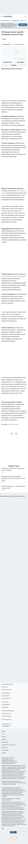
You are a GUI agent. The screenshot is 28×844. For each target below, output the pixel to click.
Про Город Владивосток (7, 716)
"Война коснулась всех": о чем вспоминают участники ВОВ (14, 488)
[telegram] (16, 434)
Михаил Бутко (19, 44)
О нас (3, 734)
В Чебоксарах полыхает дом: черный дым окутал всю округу (14, 470)
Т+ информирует (15, 20)
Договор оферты (5, 742)
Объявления (4, 739)
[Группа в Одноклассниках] (5, 726)
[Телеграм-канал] (20, 62)
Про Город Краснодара (6, 719)
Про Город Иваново (6, 695)
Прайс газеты (4, 747)
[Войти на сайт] (25, 16)
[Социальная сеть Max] (14, 65)
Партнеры (4, 752)
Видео (4, 39)
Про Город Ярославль (6, 698)
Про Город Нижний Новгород (8, 710)
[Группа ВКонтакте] (7, 62)
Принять (23, 24)
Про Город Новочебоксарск (7, 684)
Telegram (3, 731)
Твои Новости (4, 686)
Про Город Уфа (5, 707)
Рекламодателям (5, 750)
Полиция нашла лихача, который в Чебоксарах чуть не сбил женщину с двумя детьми (14, 479)
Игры (22, 20)
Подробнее (4, 796)
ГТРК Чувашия (13, 424)
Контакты (4, 736)
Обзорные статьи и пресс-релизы (9, 744)
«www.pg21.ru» (12, 757)
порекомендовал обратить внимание (12, 276)
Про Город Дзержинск (6, 713)
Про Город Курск (5, 701)
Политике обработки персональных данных (8, 26)
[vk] (12, 434)
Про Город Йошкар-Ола (7, 689)
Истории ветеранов (5, 20)
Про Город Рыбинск (6, 704)
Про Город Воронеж (6, 693)
